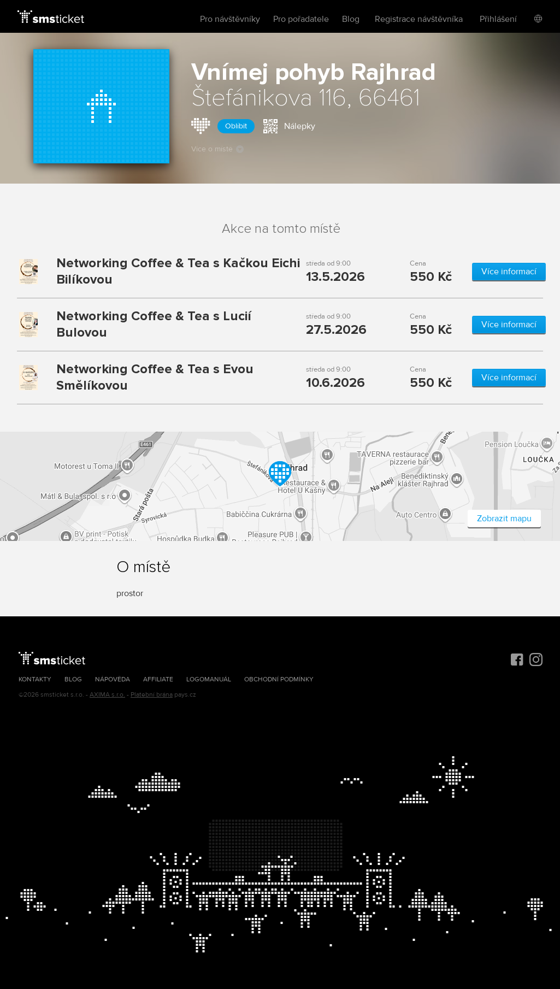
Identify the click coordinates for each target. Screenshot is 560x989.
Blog (350, 19)
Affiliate (158, 679)
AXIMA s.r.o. (107, 695)
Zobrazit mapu (504, 518)
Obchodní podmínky (279, 679)
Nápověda (112, 679)
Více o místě (217, 149)
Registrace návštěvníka (419, 19)
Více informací (509, 271)
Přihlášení (498, 19)
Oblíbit (236, 126)
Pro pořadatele (301, 19)
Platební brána (152, 695)
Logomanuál (208, 679)
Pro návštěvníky (230, 19)
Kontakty (35, 679)
